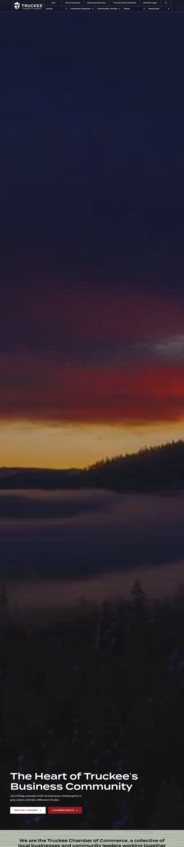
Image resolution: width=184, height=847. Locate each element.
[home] (28, 6)
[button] (166, 3)
